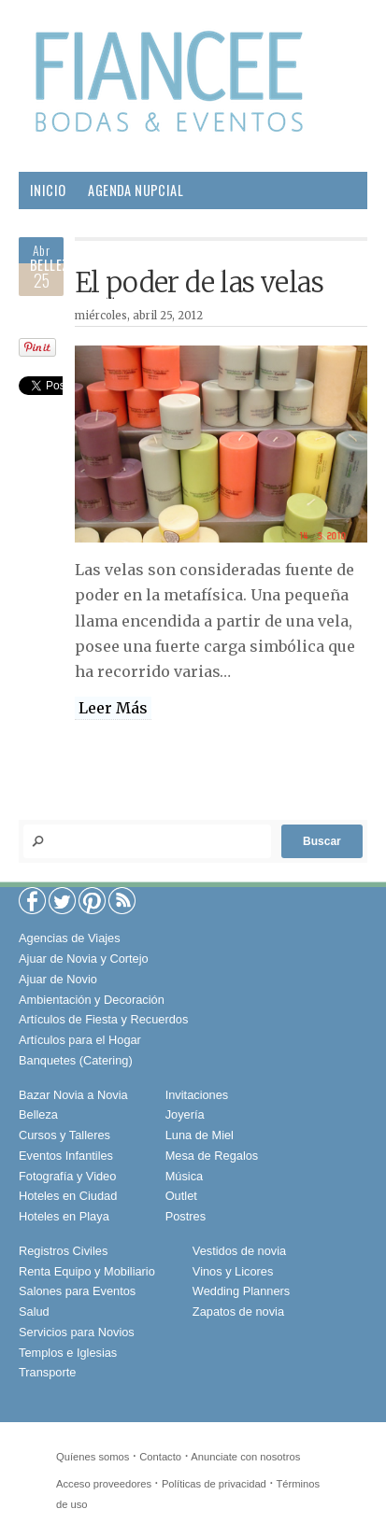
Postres (185, 1216)
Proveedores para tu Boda (111, 227)
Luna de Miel (199, 1135)
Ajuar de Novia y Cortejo (84, 959)
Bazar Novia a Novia (73, 1095)
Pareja (117, 265)
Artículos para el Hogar (80, 1040)
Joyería (185, 1114)
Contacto (160, 1456)
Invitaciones (197, 1095)
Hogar (176, 265)
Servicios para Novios (77, 1332)
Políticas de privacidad (214, 1483)
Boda (283, 227)
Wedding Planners (241, 1291)
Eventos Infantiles (66, 1156)
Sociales (57, 302)
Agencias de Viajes (70, 938)
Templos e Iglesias (68, 1353)
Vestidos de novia (239, 1251)
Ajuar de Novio (58, 979)
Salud (236, 265)
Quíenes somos (92, 1456)
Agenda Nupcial (135, 190)
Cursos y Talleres (64, 1135)
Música (184, 1176)
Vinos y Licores (233, 1271)
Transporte (47, 1372)
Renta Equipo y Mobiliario (87, 1271)
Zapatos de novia (238, 1311)
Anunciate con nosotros (245, 1456)
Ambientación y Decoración (91, 1000)
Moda (230, 227)
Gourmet (304, 265)
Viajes (124, 302)
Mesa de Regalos (212, 1156)
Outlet (181, 1196)
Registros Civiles (63, 1251)
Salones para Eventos (77, 1291)
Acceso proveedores (103, 1483)
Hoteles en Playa (64, 1216)
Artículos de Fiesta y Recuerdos (103, 1019)
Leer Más (113, 707)
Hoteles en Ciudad (68, 1196)
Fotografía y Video (67, 1176)
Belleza (53, 265)
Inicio (47, 190)
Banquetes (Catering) (76, 1060)
